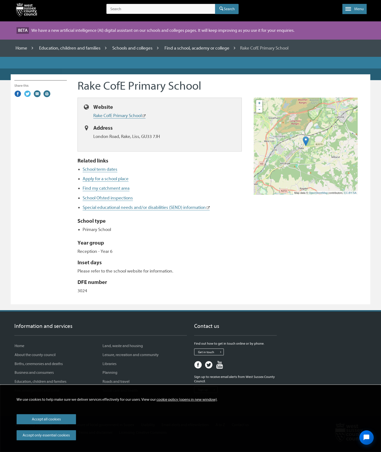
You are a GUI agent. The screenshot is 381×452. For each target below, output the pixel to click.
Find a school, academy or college (197, 48)
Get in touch (211, 352)
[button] (354, 9)
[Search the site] (160, 9)
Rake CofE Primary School (117, 115)
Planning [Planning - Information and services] (110, 372)
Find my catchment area (106, 188)
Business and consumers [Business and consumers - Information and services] (34, 372)
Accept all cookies (46, 419)
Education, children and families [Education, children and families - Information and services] (40, 381)
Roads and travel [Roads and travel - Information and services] (116, 381)
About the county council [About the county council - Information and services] (35, 355)
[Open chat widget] (366, 437)
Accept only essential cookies (46, 435)
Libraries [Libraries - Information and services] (109, 364)
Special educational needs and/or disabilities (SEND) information (144, 207)
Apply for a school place (106, 178)
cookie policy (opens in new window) (186, 399)
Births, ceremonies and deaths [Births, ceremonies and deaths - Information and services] (39, 364)
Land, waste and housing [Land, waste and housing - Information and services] (123, 346)
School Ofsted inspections (108, 198)
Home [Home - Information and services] (19, 346)
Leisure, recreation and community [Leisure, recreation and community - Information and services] (131, 355)
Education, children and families (70, 48)
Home (22, 48)
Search (229, 9)
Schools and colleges (133, 48)
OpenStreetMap (318, 192)
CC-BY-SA (350, 192)
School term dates (100, 169)
